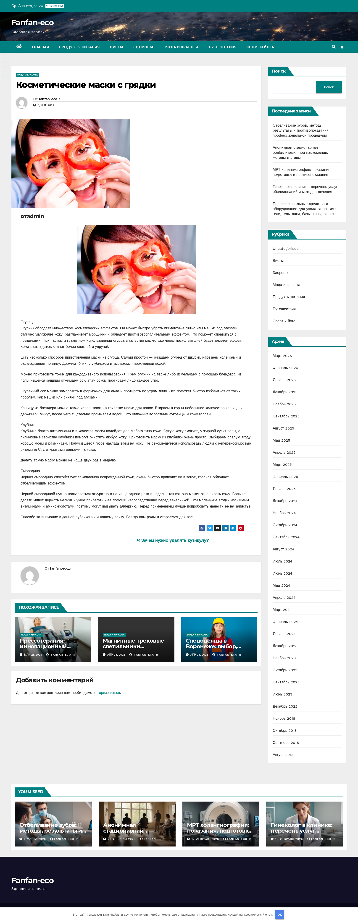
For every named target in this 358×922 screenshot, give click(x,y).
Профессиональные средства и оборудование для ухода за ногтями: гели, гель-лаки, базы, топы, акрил (305, 209)
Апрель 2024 (284, 597)
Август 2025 (283, 428)
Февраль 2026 (285, 368)
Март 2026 (282, 356)
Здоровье (143, 47)
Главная (40, 47)
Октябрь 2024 (285, 525)
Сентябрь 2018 (286, 742)
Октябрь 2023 (285, 670)
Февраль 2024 (285, 622)
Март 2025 (282, 464)
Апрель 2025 (284, 452)
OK (280, 914)
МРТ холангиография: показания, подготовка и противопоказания (219, 831)
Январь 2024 (284, 634)
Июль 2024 (282, 561)
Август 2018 (283, 755)
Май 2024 (281, 585)
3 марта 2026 (35, 839)
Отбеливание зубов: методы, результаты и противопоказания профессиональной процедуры (301, 130)
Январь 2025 (284, 489)
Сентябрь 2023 (286, 682)
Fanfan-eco (32, 22)
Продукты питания (79, 47)
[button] (334, 47)
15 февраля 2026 (289, 839)
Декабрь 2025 (285, 392)
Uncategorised (286, 248)
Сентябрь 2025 (286, 416)
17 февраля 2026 (206, 839)
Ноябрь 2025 (284, 404)
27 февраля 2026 (122, 839)
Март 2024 (282, 609)
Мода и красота (181, 47)
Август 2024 (283, 549)
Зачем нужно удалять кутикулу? (172, 540)
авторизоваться (106, 692)
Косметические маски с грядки (86, 84)
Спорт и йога (260, 47)
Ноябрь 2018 (284, 718)
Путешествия (223, 47)
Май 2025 (281, 440)
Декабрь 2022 (285, 706)
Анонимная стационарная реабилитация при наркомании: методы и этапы (300, 152)
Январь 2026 (284, 380)
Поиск (279, 71)
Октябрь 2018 (285, 730)
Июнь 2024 (282, 573)
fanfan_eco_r (49, 99)
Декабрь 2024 (285, 501)
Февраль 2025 (285, 476)
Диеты (116, 47)
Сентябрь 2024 (286, 537)
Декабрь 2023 (285, 646)
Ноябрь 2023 (284, 658)
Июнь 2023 (282, 694)
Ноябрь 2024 (284, 513)
